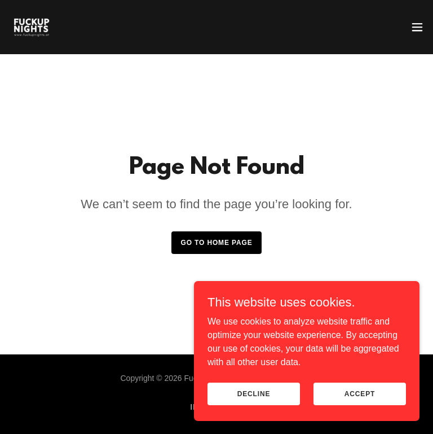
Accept (359, 393)
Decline (254, 393)
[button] (417, 27)
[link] (31, 27)
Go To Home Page (216, 243)
